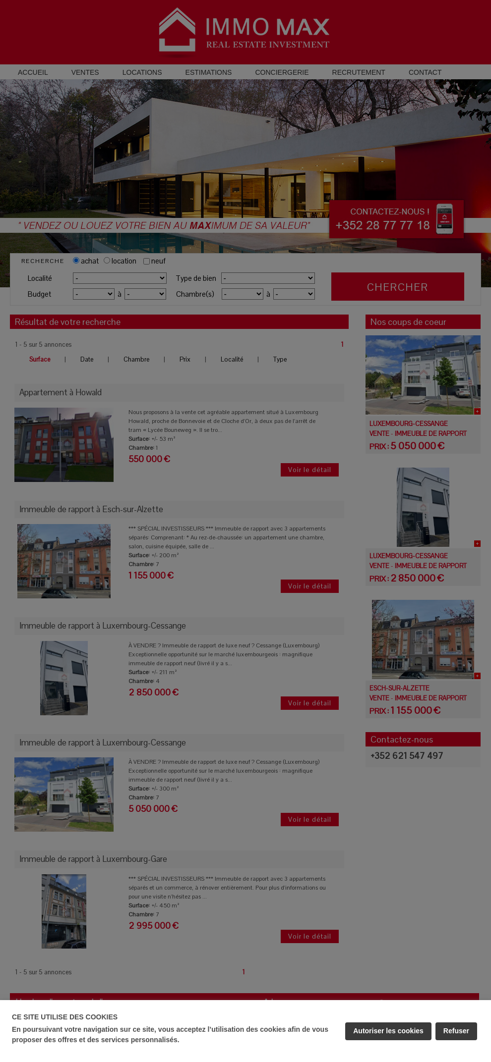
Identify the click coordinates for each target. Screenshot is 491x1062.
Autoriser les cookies (388, 1031)
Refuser (456, 1031)
